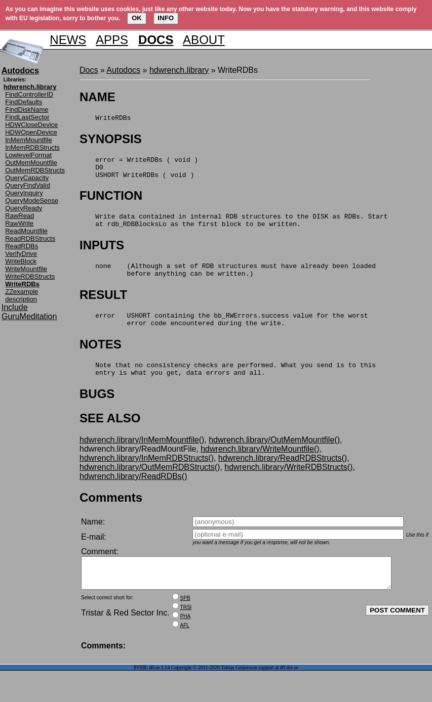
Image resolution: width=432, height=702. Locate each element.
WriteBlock (20, 261)
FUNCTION (111, 201)
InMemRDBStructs (32, 147)
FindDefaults (23, 102)
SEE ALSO (110, 436)
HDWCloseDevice (31, 124)
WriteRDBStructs (30, 276)
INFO (166, 18)
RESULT (103, 307)
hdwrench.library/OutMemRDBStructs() (150, 485)
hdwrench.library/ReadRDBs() (133, 494)
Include (15, 307)
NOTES (101, 359)
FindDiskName (26, 109)
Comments (111, 515)
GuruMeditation (29, 316)
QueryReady (23, 208)
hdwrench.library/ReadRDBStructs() (282, 476)
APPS (112, 40)
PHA (185, 640)
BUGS (97, 412)
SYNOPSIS (111, 140)
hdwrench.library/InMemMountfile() (142, 458)
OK (137, 18)
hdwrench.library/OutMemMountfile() (274, 458)
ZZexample (21, 291)
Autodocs (123, 70)
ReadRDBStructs (30, 238)
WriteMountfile (26, 269)
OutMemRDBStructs (35, 170)
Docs (89, 70)
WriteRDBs (105, 118)
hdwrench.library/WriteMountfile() (260, 467)
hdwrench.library (179, 70)
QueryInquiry (24, 193)
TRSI (186, 631)
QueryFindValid (27, 185)
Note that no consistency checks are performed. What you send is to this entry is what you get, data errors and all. (228, 386)
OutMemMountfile (31, 162)
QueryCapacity (27, 178)
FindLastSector (27, 117)
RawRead (19, 216)
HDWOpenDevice (31, 132)
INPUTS (102, 254)
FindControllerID (29, 94)
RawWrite (19, 223)
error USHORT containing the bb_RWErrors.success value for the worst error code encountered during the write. (224, 333)
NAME (97, 97)
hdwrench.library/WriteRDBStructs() (288, 485)
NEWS (68, 40)
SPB (185, 622)
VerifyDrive (21, 253)
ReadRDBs (21, 246)
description (21, 299)
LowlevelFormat (28, 155)
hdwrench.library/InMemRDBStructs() (147, 476)
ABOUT (204, 40)
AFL (184, 649)
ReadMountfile (26, 231)
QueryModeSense (31, 200)
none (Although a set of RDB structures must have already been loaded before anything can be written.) (228, 281)
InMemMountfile (28, 140)
